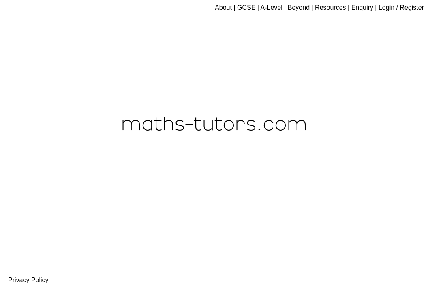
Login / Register (401, 7)
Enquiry (362, 7)
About (223, 7)
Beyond (299, 7)
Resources (330, 7)
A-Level (271, 7)
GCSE (246, 7)
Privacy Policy (28, 280)
